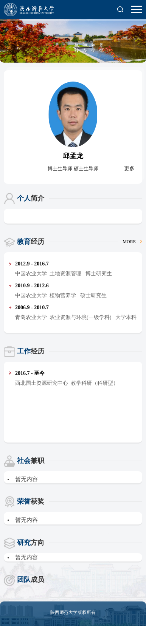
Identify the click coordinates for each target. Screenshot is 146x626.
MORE (132, 241)
